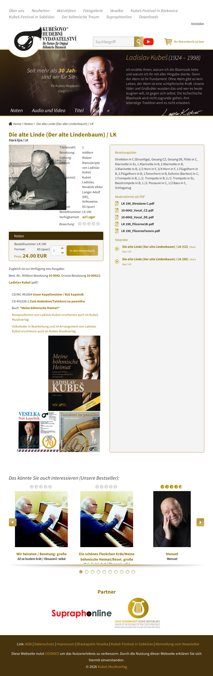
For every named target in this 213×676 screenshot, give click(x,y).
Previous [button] (13, 522)
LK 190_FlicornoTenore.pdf (140, 231)
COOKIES (52, 653)
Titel (79, 110)
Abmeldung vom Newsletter (177, 644)
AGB (28, 644)
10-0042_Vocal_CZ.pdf (137, 210)
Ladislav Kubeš (20, 282)
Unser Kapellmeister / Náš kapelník (58, 294)
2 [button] (86, 572)
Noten (16, 110)
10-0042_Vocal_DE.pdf (137, 217)
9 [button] (127, 572)
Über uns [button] (16, 11)
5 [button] (104, 572)
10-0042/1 (93, 275)
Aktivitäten (66, 11)
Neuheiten (41, 11)
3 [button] (92, 572)
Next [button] (200, 522)
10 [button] (133, 572)
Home (17, 124)
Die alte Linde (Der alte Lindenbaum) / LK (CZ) (159, 248)
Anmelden (197, 23)
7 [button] (116, 572)
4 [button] (98, 572)
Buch (98, 110)
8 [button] (121, 572)
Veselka (116, 11)
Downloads (148, 17)
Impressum (65, 644)
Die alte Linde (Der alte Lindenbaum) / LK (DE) (159, 261)
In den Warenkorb (82, 250)
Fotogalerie (93, 11)
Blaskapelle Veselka (92, 644)
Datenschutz (44, 644)
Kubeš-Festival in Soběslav (31, 17)
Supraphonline (119, 17)
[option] (41, 522)
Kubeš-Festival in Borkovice (154, 11)
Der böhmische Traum (80, 17)
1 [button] (81, 572)
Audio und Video (48, 110)
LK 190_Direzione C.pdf (137, 203)
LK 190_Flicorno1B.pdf (137, 224)
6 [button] (110, 572)
